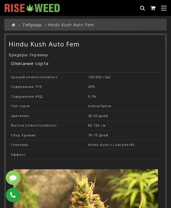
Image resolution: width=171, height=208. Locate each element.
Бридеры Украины (28, 54)
